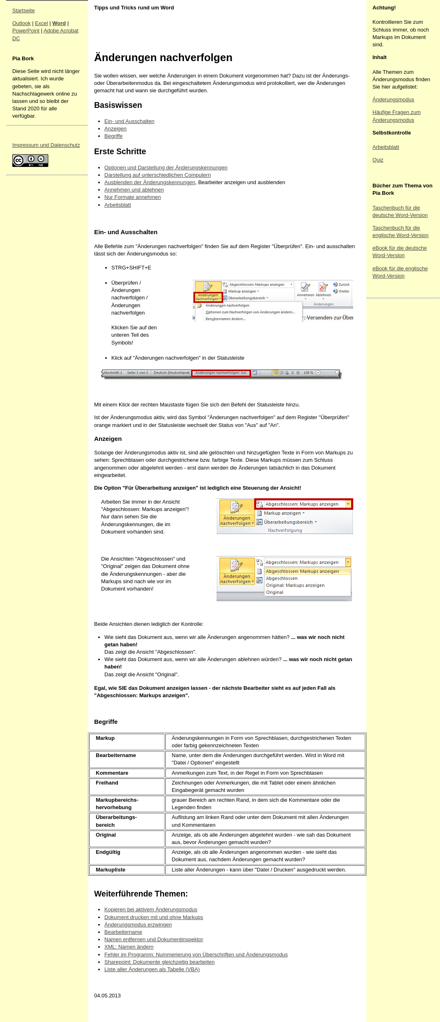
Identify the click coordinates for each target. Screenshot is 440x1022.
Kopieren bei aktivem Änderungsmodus (150, 909)
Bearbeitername (123, 932)
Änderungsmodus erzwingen (138, 925)
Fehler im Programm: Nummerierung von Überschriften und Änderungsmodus (196, 954)
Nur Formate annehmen (132, 197)
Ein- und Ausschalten (129, 121)
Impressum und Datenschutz (46, 145)
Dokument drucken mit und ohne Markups (153, 917)
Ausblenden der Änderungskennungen (149, 182)
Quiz (378, 160)
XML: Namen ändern (128, 947)
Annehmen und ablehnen (134, 190)
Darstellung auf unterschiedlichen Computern (157, 175)
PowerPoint (25, 30)
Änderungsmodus (393, 99)
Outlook (21, 23)
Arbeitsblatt (117, 205)
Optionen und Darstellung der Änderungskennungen (166, 167)
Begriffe (113, 136)
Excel (41, 23)
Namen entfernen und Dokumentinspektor (153, 939)
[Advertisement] (397, 424)
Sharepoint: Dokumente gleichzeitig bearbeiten (159, 962)
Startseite (23, 10)
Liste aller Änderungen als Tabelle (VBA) (152, 969)
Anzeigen (115, 128)
